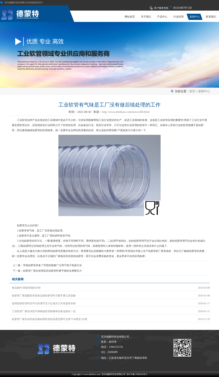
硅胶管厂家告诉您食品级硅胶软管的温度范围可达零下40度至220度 (49, 319)
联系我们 (211, 16)
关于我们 (146, 16)
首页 (192, 91)
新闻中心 (195, 16)
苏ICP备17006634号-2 (137, 374)
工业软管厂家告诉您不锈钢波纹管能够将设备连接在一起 (44, 311)
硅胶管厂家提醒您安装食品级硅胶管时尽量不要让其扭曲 (44, 295)
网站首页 (130, 16)
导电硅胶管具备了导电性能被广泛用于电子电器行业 (52, 265)
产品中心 (162, 16)
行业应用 (178, 16)
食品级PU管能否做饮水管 (26, 287)
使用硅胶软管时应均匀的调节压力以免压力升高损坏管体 (44, 303)
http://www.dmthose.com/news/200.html (126, 111)
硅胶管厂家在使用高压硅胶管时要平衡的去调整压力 (52, 270)
